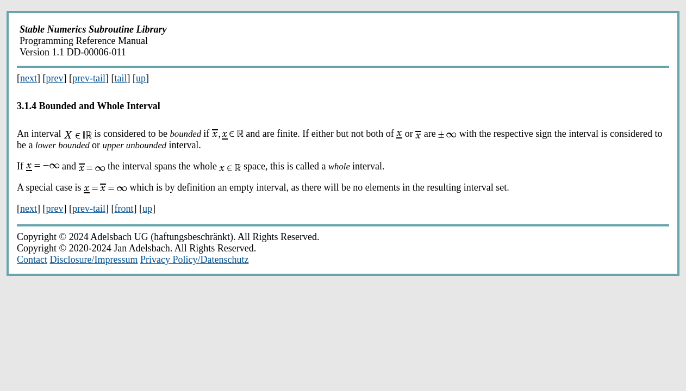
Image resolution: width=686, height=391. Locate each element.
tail (120, 78)
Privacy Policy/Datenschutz (194, 259)
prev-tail (88, 78)
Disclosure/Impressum (94, 259)
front (123, 208)
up (141, 78)
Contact (32, 259)
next (28, 78)
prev (55, 78)
